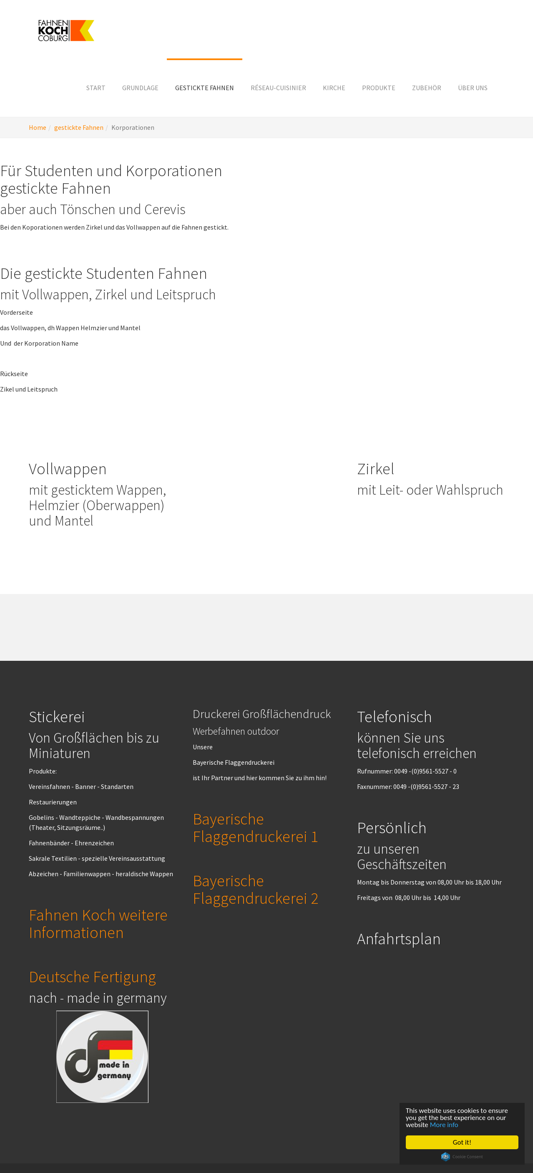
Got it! (462, 1142)
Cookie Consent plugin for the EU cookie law (462, 1156)
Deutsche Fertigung (92, 976)
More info (444, 1124)
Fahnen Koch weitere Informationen (98, 923)
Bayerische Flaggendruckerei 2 (255, 889)
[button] (140, 87)
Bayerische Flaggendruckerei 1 (255, 827)
